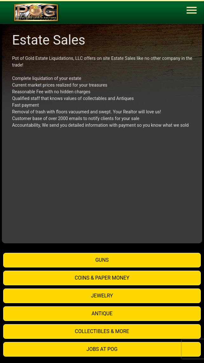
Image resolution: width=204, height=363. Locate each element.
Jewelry (102, 296)
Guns (102, 260)
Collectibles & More (102, 331)
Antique (102, 313)
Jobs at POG (102, 349)
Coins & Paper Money (102, 278)
